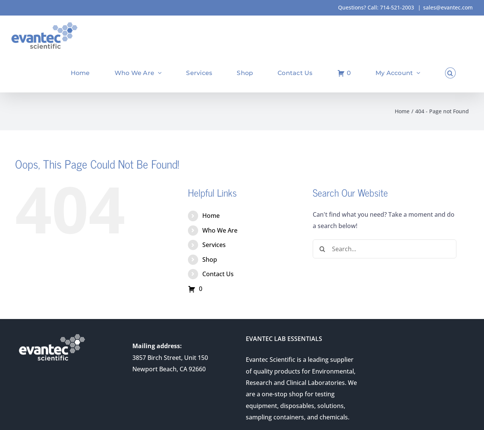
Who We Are (219, 230)
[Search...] (384, 248)
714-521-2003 (397, 7)
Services (214, 245)
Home (211, 215)
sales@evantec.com (448, 7)
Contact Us (218, 274)
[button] (450, 73)
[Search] (322, 248)
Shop (209, 259)
